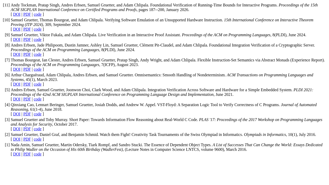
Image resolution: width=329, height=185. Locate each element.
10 (6, 20)
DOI (16, 14)
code (37, 14)
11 (6, 5)
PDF (27, 14)
